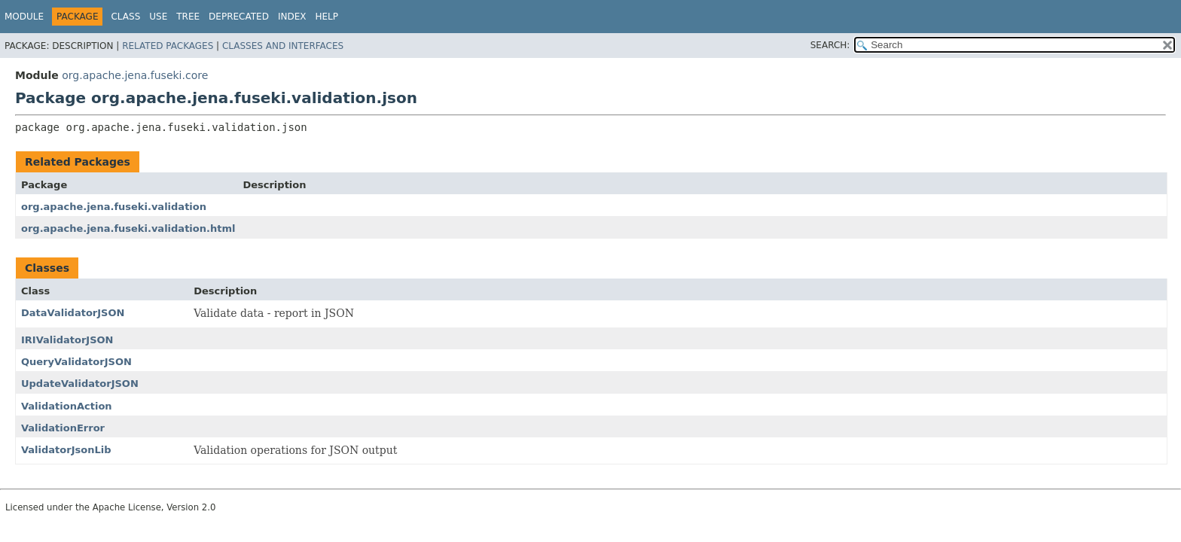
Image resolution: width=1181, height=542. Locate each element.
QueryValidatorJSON (76, 361)
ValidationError (63, 428)
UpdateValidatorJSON (80, 383)
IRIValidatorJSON (67, 340)
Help (326, 16)
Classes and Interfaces (282, 46)
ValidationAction (66, 406)
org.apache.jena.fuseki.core (135, 75)
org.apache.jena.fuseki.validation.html (128, 228)
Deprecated (239, 16)
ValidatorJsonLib (66, 449)
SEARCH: (830, 45)
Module (24, 16)
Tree (188, 16)
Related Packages (167, 46)
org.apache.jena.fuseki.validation (113, 206)
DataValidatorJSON (72, 312)
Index (292, 16)
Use (158, 16)
